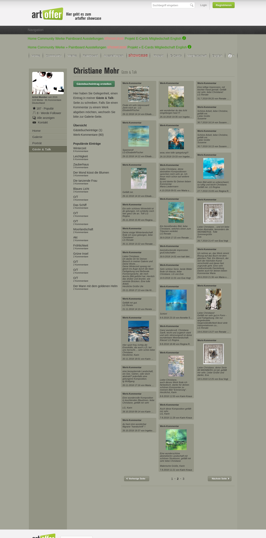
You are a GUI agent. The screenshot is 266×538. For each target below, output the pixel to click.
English (175, 38)
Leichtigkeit (80, 157)
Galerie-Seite (92, 116)
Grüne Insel (80, 255)
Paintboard (74, 38)
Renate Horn (151, 244)
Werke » (61, 47)
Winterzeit (80, 149)
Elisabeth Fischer (154, 114)
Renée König (152, 309)
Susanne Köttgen (227, 122)
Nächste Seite (220, 478)
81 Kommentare (53, 100)
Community (46, 38)
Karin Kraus (151, 359)
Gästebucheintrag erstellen (94, 83)
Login (203, 5)
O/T (80, 198)
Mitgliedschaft (159, 38)
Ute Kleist (150, 290)
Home (32, 38)
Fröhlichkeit (80, 247)
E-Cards (142, 38)
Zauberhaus (81, 166)
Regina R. (150, 220)
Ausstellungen (93, 38)
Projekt (130, 38)
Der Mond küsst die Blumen (91, 174)
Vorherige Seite (135, 478)
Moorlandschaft (83, 230)
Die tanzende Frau (85, 182)
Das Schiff (80, 206)
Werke (60, 38)
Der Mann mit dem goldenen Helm (95, 287)
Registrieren (224, 5)
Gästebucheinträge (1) (87, 130)
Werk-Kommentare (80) (88, 134)
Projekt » (134, 47)
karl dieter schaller (190, 256)
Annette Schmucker (190, 317)
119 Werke (38, 100)
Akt (80, 239)
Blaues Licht (81, 190)
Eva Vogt (186, 278)
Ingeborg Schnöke (154, 430)
